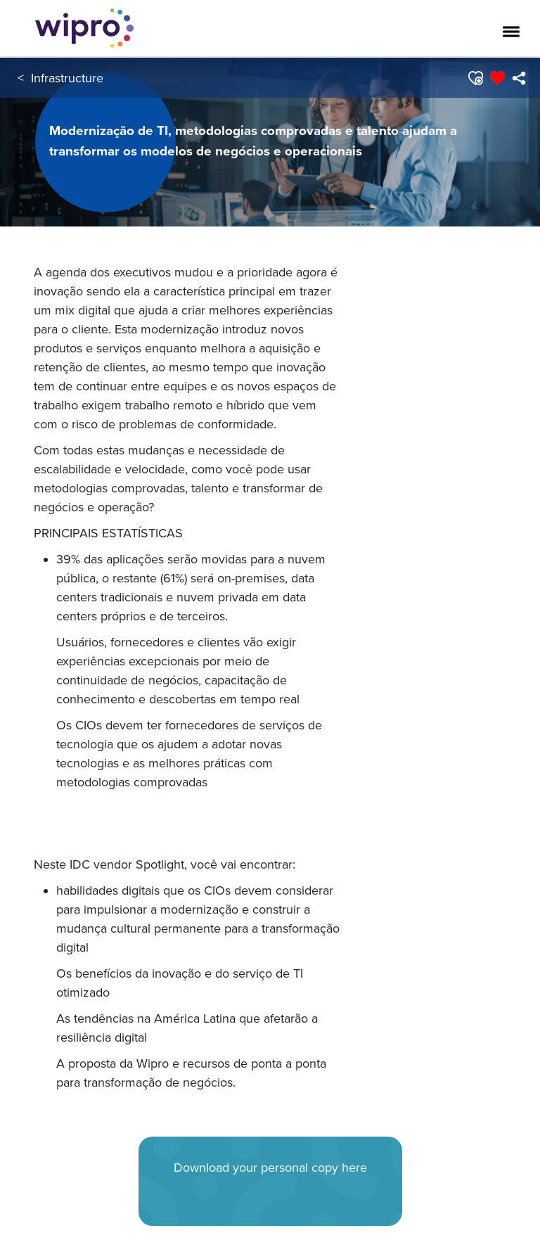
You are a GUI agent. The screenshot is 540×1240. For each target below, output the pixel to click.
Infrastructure (67, 78)
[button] (475, 78)
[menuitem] (518, 78)
